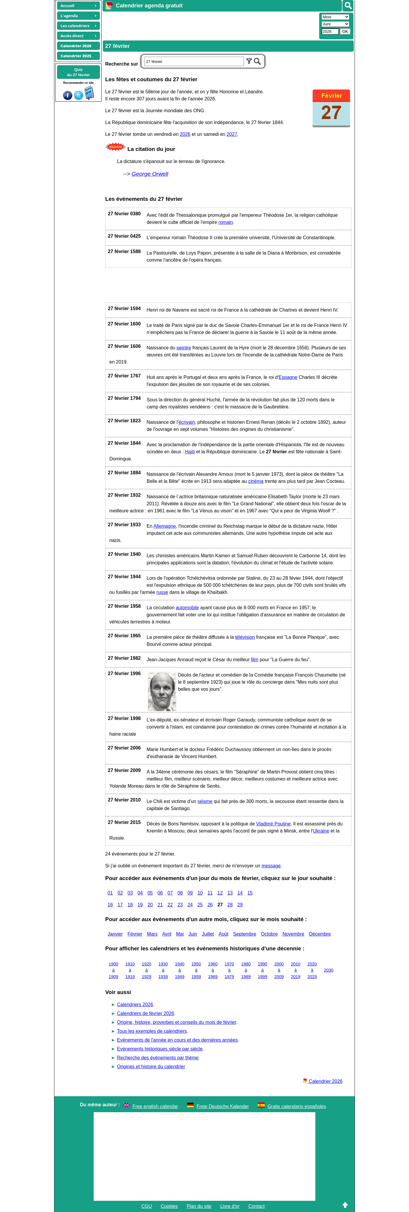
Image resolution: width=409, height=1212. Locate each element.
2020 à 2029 (312, 970)
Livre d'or (229, 1206)
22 (170, 904)
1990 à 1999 (262, 970)
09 (190, 892)
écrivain (186, 422)
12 (220, 892)
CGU (146, 1206)
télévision (245, 637)
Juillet (208, 933)
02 (120, 892)
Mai (180, 933)
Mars (152, 933)
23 (180, 904)
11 (210, 892)
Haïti (190, 451)
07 (170, 892)
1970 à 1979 (229, 970)
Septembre (244, 933)
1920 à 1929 (146, 970)
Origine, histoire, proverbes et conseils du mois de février (176, 1022)
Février (135, 933)
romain (225, 222)
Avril (166, 933)
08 (180, 892)
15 (250, 892)
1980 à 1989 (246, 970)
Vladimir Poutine (273, 823)
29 (240, 904)
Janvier (115, 933)
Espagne (288, 377)
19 (140, 904)
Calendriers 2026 (135, 1004)
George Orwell (150, 174)
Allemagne (164, 526)
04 (140, 892)
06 (160, 892)
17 (120, 904)
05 (150, 892)
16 (110, 904)
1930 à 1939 (163, 970)
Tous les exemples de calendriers (152, 1031)
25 (200, 904)
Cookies (169, 1206)
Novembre (293, 933)
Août (223, 933)
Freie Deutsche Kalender (223, 1106)
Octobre (269, 933)
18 (130, 904)
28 (230, 904)
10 (200, 892)
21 (160, 904)
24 (190, 904)
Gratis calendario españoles (296, 1106)
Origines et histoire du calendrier (151, 1066)
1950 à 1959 (196, 970)
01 (110, 892)
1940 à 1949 (179, 970)
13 (230, 892)
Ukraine (321, 830)
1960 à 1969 (213, 970)
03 (130, 892)
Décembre (320, 933)
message (271, 865)
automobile (187, 607)
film (254, 659)
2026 (185, 134)
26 (210, 904)
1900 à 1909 (113, 970)
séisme (204, 801)
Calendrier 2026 (323, 1081)
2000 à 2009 (279, 970)
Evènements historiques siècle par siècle (159, 1048)
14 (240, 892)
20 (150, 904)
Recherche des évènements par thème (158, 1057)
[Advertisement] (210, 25)
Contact (257, 1206)
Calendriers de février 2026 (145, 1013)
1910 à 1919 (130, 970)
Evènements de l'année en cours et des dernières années (177, 1039)
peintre (184, 347)
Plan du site (199, 1206)
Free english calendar (155, 1106)
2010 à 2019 (295, 970)
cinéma (256, 481)
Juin (193, 933)
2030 (328, 970)
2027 (232, 134)
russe (162, 592)
